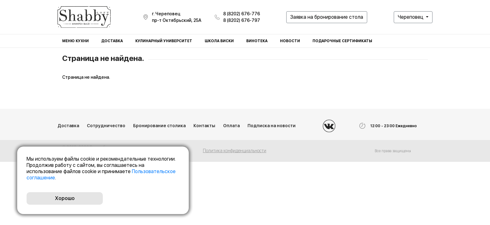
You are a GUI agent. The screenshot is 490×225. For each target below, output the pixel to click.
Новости (290, 41)
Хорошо (65, 198)
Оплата (231, 125)
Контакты (204, 125)
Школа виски (219, 41)
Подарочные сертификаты (342, 41)
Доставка (112, 41)
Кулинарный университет (163, 41)
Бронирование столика (159, 125)
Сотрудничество (106, 125)
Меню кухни (75, 41)
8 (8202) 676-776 (241, 13)
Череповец (411, 17)
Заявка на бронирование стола (326, 17)
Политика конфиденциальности (234, 150)
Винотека (257, 41)
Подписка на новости (272, 125)
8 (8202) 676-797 (241, 20)
